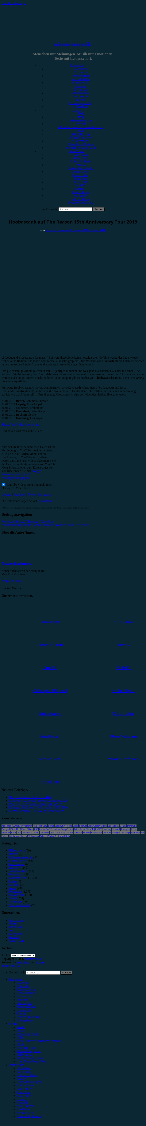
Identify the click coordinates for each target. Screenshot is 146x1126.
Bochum (83, 825)
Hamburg (106, 829)
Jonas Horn (80, 178)
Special (80, 99)
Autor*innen (77, 151)
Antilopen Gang (40, 825)
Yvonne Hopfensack (80, 202)
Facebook (19, 494)
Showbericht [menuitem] (24, 996)
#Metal (80, 123)
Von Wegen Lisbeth (18, 836)
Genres (76, 110)
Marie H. (80, 188)
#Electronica (80, 140)
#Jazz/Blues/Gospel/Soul (80, 147)
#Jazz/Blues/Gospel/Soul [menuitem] (32, 1061)
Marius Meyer (80, 192)
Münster (86, 832)
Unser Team (80, 154)
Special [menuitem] (21, 1013)
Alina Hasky (80, 158)
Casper (96, 825)
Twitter (32, 494)
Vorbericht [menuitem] (23, 986)
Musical (69, 832)
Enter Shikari (27, 829)
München (78, 832)
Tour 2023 (135, 832)
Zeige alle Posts (11, 580)
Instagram (45, 494)
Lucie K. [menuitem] (22, 1099)
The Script (125, 832)
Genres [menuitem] (13, 1023)
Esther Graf (44, 829)
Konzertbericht (80, 75)
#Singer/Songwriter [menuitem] (28, 1051)
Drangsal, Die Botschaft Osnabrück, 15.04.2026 (38, 807)
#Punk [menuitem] (21, 1044)
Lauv (19, 832)
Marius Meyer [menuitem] (25, 1106)
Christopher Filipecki (81, 168)
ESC (36, 829)
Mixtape (14, 884)
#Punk (81, 130)
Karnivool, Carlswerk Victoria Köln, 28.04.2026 (38, 800)
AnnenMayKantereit (22, 825)
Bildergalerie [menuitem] (25, 1020)
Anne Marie (7, 825)
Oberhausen (96, 832)
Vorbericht (80, 72)
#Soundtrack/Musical (81, 144)
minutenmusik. (72, 44)
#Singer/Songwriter (80, 137)
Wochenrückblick (19, 905)
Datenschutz (16, 920)
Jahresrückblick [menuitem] (26, 1006)
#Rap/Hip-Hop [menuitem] (26, 1047)
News (12, 888)
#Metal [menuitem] (21, 1037)
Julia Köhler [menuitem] (24, 1095)
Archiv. (6, 955)
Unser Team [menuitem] (24, 1068)
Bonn (90, 825)
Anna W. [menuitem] (22, 1078)
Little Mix (44, 832)
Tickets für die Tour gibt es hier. (21, 424)
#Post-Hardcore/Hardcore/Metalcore (80, 127)
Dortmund (131, 825)
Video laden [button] (23, 488)
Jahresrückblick (80, 93)
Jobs (11, 930)
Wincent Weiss (47, 836)
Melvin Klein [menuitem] (25, 1112)
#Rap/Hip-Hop (80, 134)
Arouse (40, 962)
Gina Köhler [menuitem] (24, 1088)
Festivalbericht (80, 79)
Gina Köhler (80, 175)
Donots (123, 825)
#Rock (81, 113)
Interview (80, 86)
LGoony (35, 832)
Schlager (116, 832)
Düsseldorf (15, 829)
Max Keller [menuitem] (24, 1109)
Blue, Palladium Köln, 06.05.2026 (30, 797)
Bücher (13, 853)
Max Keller (80, 195)
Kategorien (76, 65)
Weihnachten (33, 836)
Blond (75, 825)
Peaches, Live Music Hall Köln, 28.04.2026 (35, 804)
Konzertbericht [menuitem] (26, 989)
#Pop (81, 117)
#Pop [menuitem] (20, 1030)
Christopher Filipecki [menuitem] (30, 1082)
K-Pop (134, 829)
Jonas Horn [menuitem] (23, 1092)
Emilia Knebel (81, 171)
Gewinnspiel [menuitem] (24, 1003)
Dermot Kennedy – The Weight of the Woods (36, 810)
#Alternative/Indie (80, 120)
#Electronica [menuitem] (24, 1054)
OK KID (107, 832)
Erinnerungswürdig (80, 103)
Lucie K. (80, 185)
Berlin (51, 825)
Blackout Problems (63, 825)
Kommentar (80, 96)
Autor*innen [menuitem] (17, 1064)
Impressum (16, 927)
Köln (13, 832)
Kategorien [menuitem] (16, 979)
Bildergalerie (80, 106)
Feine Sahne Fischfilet (84, 829)
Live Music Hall (57, 832)
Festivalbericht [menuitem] (26, 993)
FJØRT (98, 829)
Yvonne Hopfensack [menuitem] (29, 1116)
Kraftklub (6, 832)
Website (6, 494)
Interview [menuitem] (22, 999)
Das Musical (113, 825)
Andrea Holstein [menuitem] (27, 1075)
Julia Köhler (80, 182)
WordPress (23, 962)
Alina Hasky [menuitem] (24, 1071)
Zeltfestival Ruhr (62, 836)
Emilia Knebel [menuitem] (25, 1085)
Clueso (103, 825)
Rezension (80, 69)
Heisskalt (116, 829)
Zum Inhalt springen (14, 3)
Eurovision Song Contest (61, 829)
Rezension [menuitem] (23, 982)
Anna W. (80, 164)
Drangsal (6, 829)
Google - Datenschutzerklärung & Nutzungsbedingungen (22, 474)
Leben (13, 881)
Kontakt (14, 937)
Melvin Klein (80, 199)
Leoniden (26, 832)
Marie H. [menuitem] (22, 1102)
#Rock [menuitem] (21, 1027)
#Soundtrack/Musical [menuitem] (30, 1058)
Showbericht (80, 82)
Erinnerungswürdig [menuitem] (28, 1017)
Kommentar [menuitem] (24, 1010)
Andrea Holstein (80, 161)
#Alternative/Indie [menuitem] (28, 1034)
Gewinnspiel (80, 89)
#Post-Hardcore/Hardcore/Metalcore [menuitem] (39, 1040)
